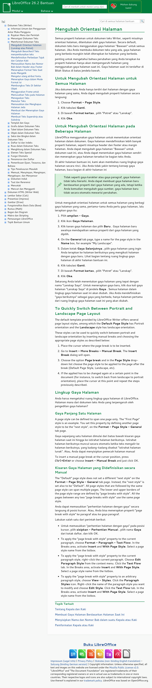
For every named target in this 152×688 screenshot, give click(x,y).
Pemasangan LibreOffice (20, 218)
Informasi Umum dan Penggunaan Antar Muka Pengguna (27, 30)
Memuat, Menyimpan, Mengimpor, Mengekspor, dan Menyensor (27, 174)
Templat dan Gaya (20, 122)
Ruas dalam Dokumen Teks (25, 145)
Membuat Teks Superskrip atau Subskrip (27, 118)
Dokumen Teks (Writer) (20, 25)
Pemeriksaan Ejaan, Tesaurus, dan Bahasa (27, 164)
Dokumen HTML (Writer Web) (23, 192)
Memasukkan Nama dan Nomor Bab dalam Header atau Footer (27, 65)
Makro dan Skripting (18, 215)
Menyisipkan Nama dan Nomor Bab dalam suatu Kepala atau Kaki (96, 620)
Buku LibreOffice (99, 644)
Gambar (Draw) (15, 202)
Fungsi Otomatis (19, 156)
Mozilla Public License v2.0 (123, 667)
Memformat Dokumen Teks (25, 41)
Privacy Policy (85, 661)
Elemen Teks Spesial (21, 152)
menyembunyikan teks (22, 54)
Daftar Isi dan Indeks (21, 142)
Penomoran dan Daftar (22, 159)
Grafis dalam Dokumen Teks (25, 126)
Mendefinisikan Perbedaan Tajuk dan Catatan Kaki (27, 59)
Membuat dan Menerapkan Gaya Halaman (27, 112)
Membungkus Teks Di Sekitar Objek (26, 87)
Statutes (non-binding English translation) (117, 661)
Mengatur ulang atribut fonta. (26, 76)
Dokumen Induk (19, 178)
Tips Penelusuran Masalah (24, 169)
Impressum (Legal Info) (63, 661)
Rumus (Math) (15, 208)
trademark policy (93, 680)
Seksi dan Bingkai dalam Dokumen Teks (22, 138)
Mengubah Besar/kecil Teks (25, 51)
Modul (16, 11)
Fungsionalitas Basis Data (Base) (24, 205)
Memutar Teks (18, 101)
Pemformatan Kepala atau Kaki (74, 625)
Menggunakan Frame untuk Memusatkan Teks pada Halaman (28, 93)
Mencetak (16, 185)
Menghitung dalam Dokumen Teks (28, 149)
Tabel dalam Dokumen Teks (25, 129)
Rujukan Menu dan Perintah (25, 35)
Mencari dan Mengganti (23, 188)
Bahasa (45, 11)
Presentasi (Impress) (18, 198)
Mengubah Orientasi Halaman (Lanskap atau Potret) (26, 47)
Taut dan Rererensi (20, 182)
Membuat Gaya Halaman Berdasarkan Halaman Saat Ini (89, 614)
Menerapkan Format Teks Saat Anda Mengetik (26, 71)
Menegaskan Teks (20, 98)
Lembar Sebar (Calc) (18, 195)
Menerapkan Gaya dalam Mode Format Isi (27, 81)
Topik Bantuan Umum (19, 222)
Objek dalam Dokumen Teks (25, 132)
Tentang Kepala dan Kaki (70, 609)
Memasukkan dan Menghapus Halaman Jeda (26, 106)
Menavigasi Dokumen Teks (24, 38)
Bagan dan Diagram (18, 212)
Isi (3, 21)
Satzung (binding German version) (68, 664)
